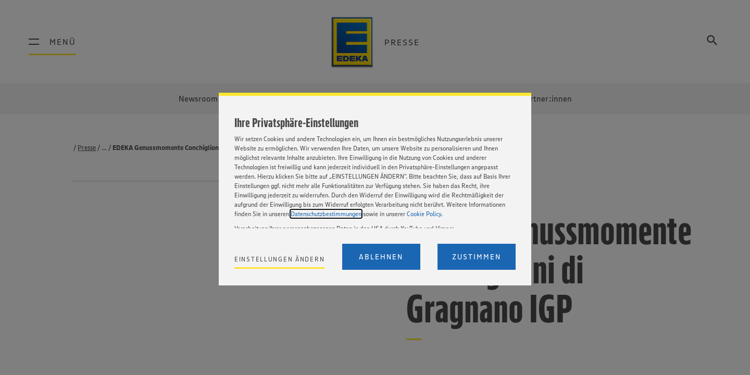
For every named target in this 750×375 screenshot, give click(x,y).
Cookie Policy (424, 214)
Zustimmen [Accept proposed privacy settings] (476, 256)
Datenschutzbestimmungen (326, 214)
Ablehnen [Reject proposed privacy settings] (381, 256)
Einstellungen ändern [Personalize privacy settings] (279, 259)
